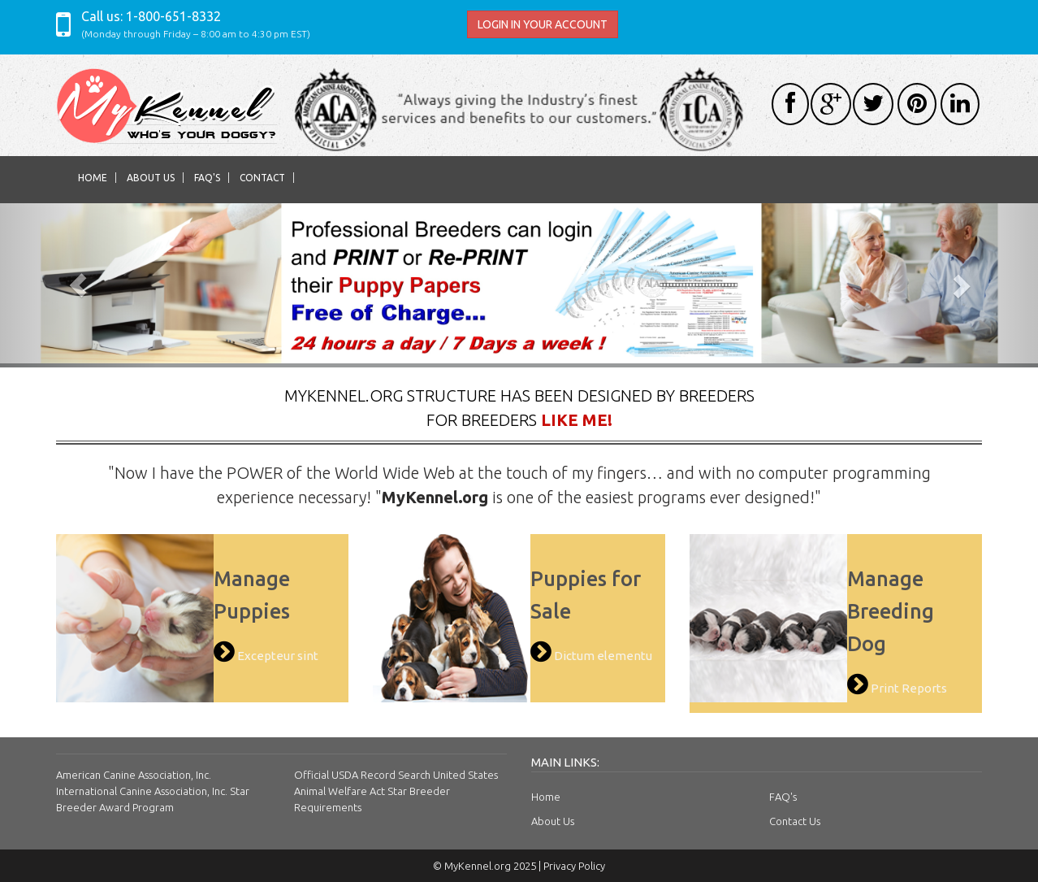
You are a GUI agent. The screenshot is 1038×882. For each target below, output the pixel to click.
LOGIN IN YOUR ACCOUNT (543, 24)
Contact (262, 177)
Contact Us (794, 821)
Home (92, 177)
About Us (151, 177)
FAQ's (207, 177)
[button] (78, 285)
